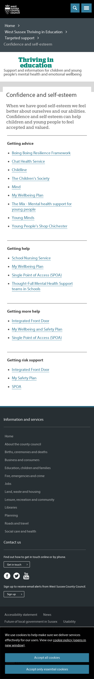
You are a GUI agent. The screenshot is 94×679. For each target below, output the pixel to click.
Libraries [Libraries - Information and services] (11, 507)
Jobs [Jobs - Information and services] (8, 484)
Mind (16, 186)
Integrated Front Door (30, 320)
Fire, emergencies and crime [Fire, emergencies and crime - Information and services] (25, 476)
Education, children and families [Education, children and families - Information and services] (28, 468)
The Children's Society (30, 178)
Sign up (15, 594)
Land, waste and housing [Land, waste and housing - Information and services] (22, 492)
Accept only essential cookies (47, 669)
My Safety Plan (24, 378)
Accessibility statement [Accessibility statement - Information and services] (21, 615)
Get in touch (18, 564)
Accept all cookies (47, 658)
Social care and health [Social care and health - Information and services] (20, 531)
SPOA (16, 386)
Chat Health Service (28, 161)
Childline (19, 169)
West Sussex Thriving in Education (34, 32)
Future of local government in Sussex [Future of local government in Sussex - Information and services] (31, 622)
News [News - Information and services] (47, 615)
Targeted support (19, 38)
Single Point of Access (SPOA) (37, 275)
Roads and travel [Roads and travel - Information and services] (17, 523)
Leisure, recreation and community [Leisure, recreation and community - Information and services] (29, 500)
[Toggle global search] (75, 8)
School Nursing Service (31, 258)
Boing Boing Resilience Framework (41, 153)
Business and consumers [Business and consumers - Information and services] (22, 460)
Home (10, 25)
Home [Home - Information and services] (9, 436)
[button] (86, 8)
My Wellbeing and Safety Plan (37, 329)
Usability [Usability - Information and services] (69, 622)
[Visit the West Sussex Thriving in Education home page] (36, 63)
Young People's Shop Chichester (39, 226)
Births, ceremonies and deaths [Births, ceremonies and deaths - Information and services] (26, 452)
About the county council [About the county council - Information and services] (23, 444)
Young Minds (23, 217)
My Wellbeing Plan (27, 195)
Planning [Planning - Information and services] (11, 515)
